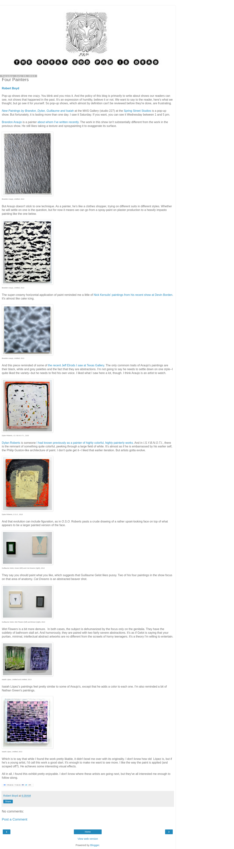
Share (8, 801)
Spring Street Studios (137, 110)
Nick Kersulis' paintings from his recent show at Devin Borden (133, 294)
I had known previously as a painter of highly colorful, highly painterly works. (85, 442)
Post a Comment (14, 819)
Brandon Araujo (12, 122)
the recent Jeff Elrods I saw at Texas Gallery (76, 365)
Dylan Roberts (11, 442)
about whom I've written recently (58, 122)
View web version (88, 838)
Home (88, 832)
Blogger (94, 845)
